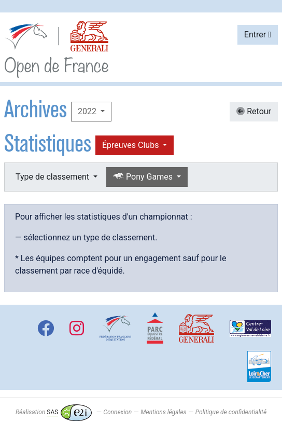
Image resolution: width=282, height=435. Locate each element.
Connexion (117, 412)
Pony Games (144, 176)
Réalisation (54, 412)
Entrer (257, 34)
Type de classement (53, 177)
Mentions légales (163, 412)
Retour (253, 111)
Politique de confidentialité (230, 412)
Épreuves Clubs (131, 145)
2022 (88, 111)
